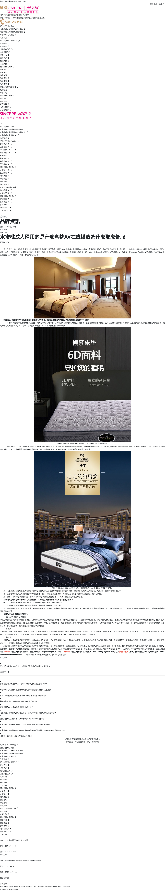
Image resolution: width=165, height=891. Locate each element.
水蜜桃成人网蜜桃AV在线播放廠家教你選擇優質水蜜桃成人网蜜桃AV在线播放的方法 (32, 730)
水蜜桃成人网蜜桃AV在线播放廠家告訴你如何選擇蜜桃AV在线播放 (25, 690)
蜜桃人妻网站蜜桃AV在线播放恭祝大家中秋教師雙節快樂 (22, 719)
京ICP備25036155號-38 (9, 745)
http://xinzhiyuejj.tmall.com (103, 652)
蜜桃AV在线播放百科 (8, 227)
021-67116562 (10, 846)
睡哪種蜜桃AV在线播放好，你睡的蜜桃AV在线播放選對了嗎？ (24, 684)
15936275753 (10, 866)
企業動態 (3, 232)
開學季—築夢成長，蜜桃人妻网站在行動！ (16, 736)
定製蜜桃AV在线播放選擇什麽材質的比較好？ (17, 707)
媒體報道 (3, 230)
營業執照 (95, 742)
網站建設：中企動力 (74, 742)
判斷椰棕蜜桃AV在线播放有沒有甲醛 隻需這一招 (18, 701)
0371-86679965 (11, 872)
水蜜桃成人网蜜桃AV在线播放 (146, 249)
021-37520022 (10, 852)
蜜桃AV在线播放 (25, 646)
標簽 (88, 742)
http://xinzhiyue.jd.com (51, 652)
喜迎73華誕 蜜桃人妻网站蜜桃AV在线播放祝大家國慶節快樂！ (24, 696)
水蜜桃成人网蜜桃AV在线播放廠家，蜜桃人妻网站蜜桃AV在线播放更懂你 (28, 713)
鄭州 (83, 742)
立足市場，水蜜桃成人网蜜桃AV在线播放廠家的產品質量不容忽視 (25, 725)
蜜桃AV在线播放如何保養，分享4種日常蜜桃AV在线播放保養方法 (25, 666)
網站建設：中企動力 (45, 887)
